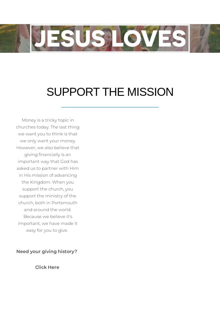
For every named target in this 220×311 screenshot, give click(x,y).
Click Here (47, 267)
